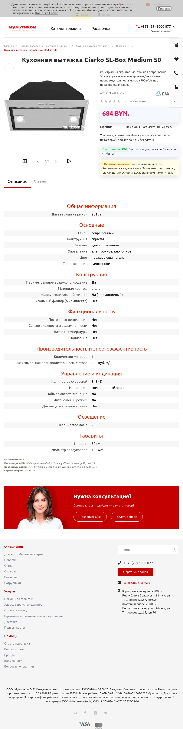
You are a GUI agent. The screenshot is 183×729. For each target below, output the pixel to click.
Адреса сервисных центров (23, 604)
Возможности (13, 660)
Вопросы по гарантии (19, 666)
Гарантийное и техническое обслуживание (33, 616)
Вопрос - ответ (14, 649)
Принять (164, 8)
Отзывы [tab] (40, 181)
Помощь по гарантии (18, 599)
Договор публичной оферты (23, 554)
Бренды (9, 655)
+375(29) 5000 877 (138, 563)
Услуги (9, 591)
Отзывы (10, 571)
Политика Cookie (46, 13)
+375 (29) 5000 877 (156, 26)
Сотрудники (12, 583)
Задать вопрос (127, 516)
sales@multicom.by (137, 582)
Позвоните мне (90, 516)
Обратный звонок (135, 571)
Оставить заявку (15, 610)
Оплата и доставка (17, 643)
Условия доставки (112, 135)
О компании (13, 546)
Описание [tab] (17, 181)
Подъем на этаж (15, 627)
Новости (10, 560)
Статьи (8, 565)
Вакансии (10, 577)
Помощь (10, 636)
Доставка (10, 621)
